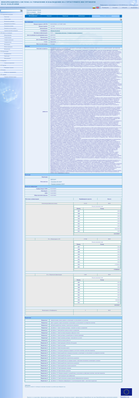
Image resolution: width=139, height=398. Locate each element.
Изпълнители (7, 58)
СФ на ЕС (124, 7)
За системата (134, 7)
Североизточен (7, 42)
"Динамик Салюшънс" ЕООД (58, 184)
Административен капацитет (11, 30)
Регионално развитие (9, 21)
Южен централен (8, 46)
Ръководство (105, 7)
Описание (49, 15)
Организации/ (14, 7)
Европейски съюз (124, 397)
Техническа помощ (8, 26)
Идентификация (33, 15)
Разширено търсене (8, 67)
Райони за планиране (7, 33)
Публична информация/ (5, 7)
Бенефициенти (7, 53)
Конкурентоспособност (9, 23)
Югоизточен (7, 49)
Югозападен (7, 44)
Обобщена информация (106, 15)
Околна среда (7, 19)
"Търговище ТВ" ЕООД (56, 181)
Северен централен (8, 39)
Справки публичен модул (10, 76)
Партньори (6, 56)
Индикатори (81, 15)
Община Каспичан (55, 30)
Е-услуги (115, 7)
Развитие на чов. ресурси (10, 28)
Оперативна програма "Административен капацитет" (69, 33)
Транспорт (6, 16)
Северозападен (7, 37)
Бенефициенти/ (21, 7)
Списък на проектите (9, 63)
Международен (7, 35)
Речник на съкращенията (10, 72)
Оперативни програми (7, 14)
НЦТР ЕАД (53, 179)
